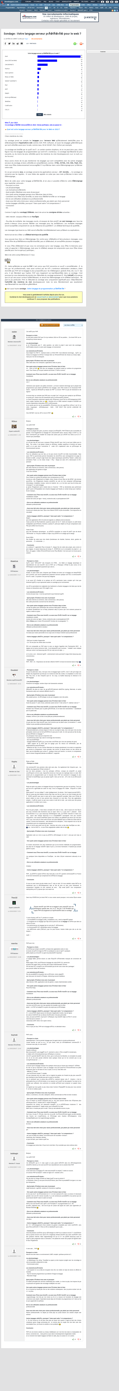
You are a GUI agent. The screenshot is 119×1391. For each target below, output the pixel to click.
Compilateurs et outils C (61, 10)
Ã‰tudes (84, 2)
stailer (14, 332)
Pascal (80, 8)
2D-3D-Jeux (30, 8)
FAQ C (36, 10)
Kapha (14, 762)
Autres (116, 8)
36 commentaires (36, 39)
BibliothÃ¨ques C (83, 10)
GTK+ (91, 10)
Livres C (50, 10)
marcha (14, 943)
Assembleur (40, 8)
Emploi (76, 2)
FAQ (44, 2)
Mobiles (95, 5)
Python (91, 8)
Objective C (73, 8)
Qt (106, 8)
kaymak (14, 1035)
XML (110, 8)
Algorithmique (21, 8)
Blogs (51, 2)
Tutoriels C (43, 10)
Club (99, 2)
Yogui (26, 39)
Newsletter (66, 2)
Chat (57, 2)
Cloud (32, 5)
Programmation (74, 5)
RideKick (14, 561)
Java (53, 5)
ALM (41, 5)
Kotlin (66, 8)
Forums (28, 2)
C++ (50, 8)
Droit (92, 2)
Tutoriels (37, 2)
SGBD (83, 5)
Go (61, 8)
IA (36, 5)
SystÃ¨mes (103, 5)
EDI (67, 5)
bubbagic (14, 1153)
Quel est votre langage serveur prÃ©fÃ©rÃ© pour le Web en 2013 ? (33, 130)
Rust (96, 8)
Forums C (29, 10)
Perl (86, 8)
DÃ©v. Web (60, 5)
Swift (101, 8)
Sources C (73, 10)
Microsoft (47, 5)
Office (89, 5)
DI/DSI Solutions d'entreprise (19, 5)
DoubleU (14, 670)
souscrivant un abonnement (48, 297)
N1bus (14, 421)
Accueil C (22, 10)
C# (54, 8)
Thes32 (14, 898)
